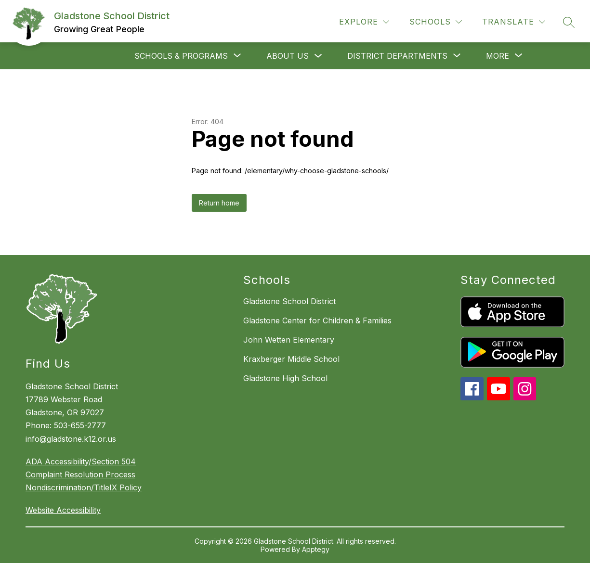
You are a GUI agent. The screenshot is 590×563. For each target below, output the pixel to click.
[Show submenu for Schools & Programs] (181, 56)
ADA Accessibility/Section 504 (81, 461)
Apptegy (315, 549)
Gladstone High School (285, 378)
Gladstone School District (289, 301)
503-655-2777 (80, 425)
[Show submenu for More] (497, 56)
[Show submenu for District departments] (397, 56)
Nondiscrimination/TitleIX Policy (84, 487)
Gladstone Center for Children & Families (317, 320)
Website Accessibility (63, 510)
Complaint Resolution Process (80, 474)
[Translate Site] (514, 22)
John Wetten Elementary (288, 340)
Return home (219, 203)
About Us (287, 56)
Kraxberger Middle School (291, 359)
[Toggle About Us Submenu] (318, 56)
